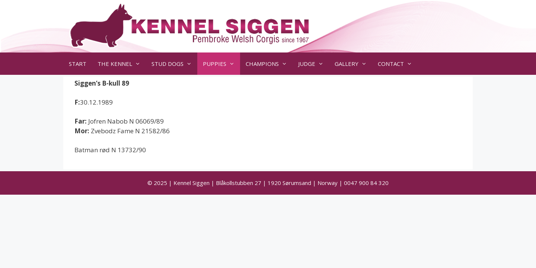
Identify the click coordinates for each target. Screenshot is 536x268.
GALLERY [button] (353, 63)
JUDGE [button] (313, 63)
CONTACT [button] (398, 63)
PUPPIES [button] (221, 63)
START (77, 63)
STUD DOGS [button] (174, 63)
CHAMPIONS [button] (269, 63)
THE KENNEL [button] (122, 63)
